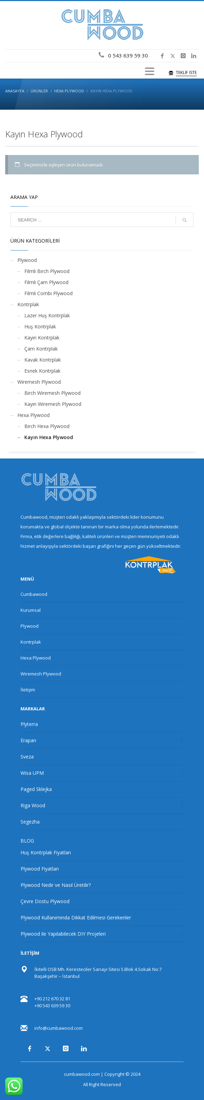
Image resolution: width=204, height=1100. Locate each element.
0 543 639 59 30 (126, 55)
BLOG (27, 840)
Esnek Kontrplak (42, 370)
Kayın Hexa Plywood (48, 437)
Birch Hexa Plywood (47, 426)
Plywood (27, 260)
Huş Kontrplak (40, 326)
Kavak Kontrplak (42, 359)
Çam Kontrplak (41, 348)
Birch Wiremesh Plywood (52, 393)
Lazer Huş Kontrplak (47, 315)
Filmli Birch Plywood (47, 271)
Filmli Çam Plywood (46, 282)
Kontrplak (28, 304)
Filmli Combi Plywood (48, 293)
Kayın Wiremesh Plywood (52, 404)
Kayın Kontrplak (41, 337)
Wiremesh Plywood (39, 382)
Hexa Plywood (33, 415)
